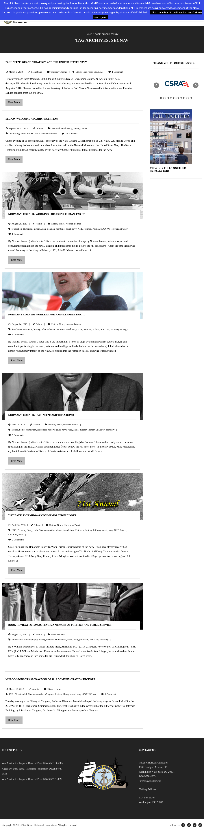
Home (89, 34)
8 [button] (184, 98)
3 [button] (168, 98)
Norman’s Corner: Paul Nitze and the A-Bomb (41, 415)
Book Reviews (58, 634)
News (84, 128)
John (43, 228)
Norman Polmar (73, 223)
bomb (22, 429)
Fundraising (66, 128)
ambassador (17, 639)
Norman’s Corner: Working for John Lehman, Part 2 (46, 214)
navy (74, 228)
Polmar (95, 228)
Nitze (75, 429)
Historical (27, 228)
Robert (123, 530)
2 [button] (164, 98)
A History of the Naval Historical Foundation (25, 769)
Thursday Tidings (59, 71)
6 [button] (178, 98)
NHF (80, 228)
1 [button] (161, 98)
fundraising (14, 133)
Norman (87, 228)
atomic (15, 429)
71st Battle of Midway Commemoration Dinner (42, 515)
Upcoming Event (72, 525)
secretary (115, 228)
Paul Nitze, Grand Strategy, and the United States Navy (46, 62)
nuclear (83, 429)
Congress (49, 694)
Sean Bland (36, 71)
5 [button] (174, 98)
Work (21, 534)
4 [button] (171, 98)
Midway (97, 530)
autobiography (30, 639)
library (66, 694)
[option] (176, 83)
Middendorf (60, 639)
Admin (39, 128)
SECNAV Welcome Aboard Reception (31, 118)
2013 (14, 530)
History (76, 128)
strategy (124, 228)
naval (68, 228)
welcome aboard (49, 133)
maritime (60, 228)
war (94, 694)
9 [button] (187, 98)
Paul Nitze (88, 71)
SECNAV (98, 71)
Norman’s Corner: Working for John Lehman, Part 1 (46, 314)
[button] (156, 85)
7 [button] (181, 98)
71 (19, 530)
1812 (11, 694)
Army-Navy (26, 530)
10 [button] (191, 98)
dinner (59, 530)
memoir (50, 639)
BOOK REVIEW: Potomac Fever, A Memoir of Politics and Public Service (60, 625)
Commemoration (47, 530)
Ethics (79, 71)
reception (25, 133)
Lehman (51, 228)
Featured (55, 128)
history (37, 228)
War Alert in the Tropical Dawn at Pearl (22, 763)
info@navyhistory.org (150, 781)
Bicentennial (21, 694)
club (36, 530)
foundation (17, 228)
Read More (14, 102)
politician (83, 639)
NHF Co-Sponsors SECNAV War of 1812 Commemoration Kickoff (50, 679)
